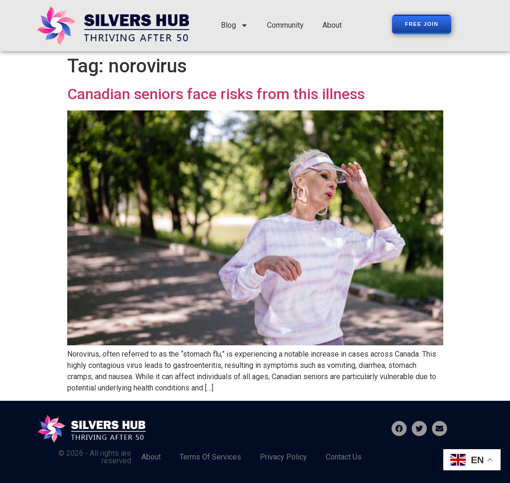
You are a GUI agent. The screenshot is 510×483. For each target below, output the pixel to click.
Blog (234, 25)
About (332, 25)
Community (285, 25)
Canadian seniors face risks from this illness (216, 94)
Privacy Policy (283, 456)
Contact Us (343, 456)
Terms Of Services (210, 456)
